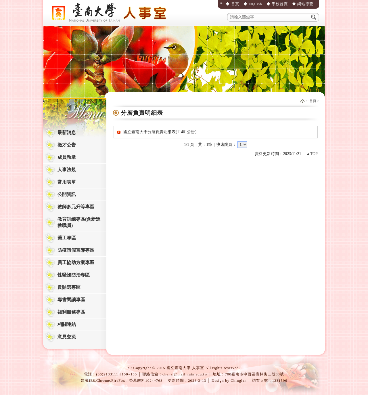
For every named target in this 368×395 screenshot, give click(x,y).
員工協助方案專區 (75, 262)
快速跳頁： (226, 144)
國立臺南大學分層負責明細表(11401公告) (159, 132)
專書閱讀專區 (71, 299)
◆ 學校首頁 (277, 4)
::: (222, 2)
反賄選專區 (68, 287)
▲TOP (312, 154)
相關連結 (66, 324)
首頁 (312, 101)
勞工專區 (66, 237)
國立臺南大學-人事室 (111, 13)
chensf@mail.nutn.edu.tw (185, 374)
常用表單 (66, 182)
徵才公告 (66, 144)
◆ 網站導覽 (302, 4)
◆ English (253, 4)
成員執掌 (66, 157)
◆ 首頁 (232, 4)
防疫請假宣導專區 (75, 250)
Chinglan (239, 380)
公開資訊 (66, 194)
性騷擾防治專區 (73, 274)
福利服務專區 (71, 312)
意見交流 (66, 336)
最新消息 (66, 132)
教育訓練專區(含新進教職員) (78, 222)
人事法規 (66, 169)
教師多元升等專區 (75, 206)
